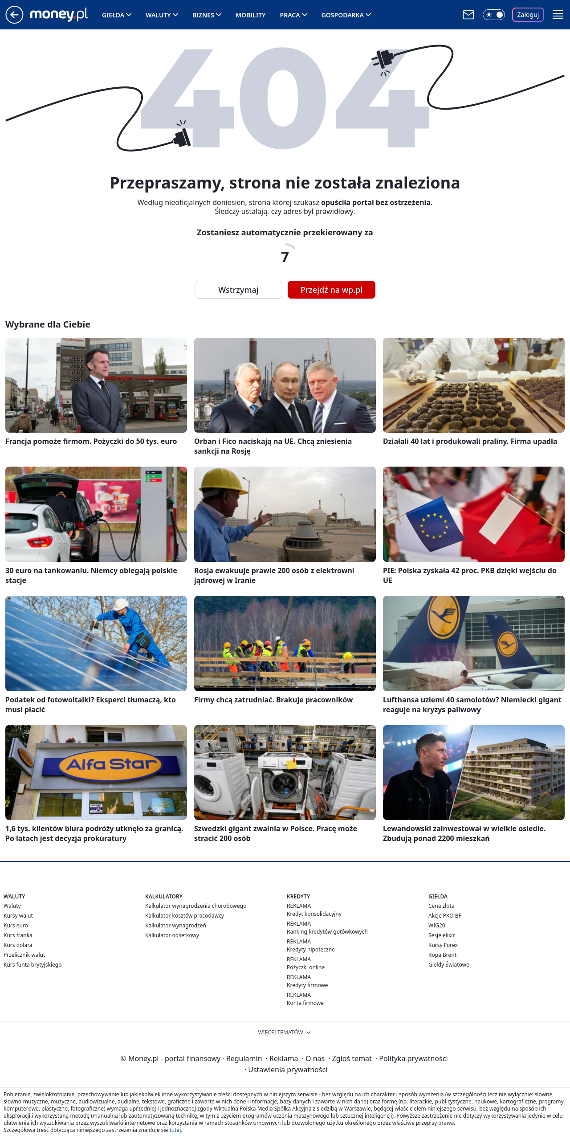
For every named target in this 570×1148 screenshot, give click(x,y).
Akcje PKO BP (445, 915)
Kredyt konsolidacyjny (314, 914)
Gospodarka (343, 15)
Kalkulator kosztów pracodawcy (184, 915)
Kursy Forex (443, 945)
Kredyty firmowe (307, 985)
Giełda (113, 15)
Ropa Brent (442, 955)
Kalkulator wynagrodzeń (175, 925)
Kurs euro (16, 925)
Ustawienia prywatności (285, 1069)
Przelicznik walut (24, 955)
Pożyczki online (306, 967)
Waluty (158, 15)
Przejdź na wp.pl (332, 289)
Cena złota (441, 906)
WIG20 (436, 925)
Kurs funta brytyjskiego (32, 964)
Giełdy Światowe (448, 964)
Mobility (251, 15)
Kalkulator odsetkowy (172, 935)
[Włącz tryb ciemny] (494, 14)
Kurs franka (18, 935)
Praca (290, 15)
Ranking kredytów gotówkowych (327, 931)
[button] (558, 15)
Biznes (203, 15)
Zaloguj (528, 14)
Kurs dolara (18, 945)
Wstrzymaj (238, 289)
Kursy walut (18, 915)
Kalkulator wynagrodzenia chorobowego (195, 906)
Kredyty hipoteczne (311, 949)
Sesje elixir (441, 935)
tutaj (175, 1130)
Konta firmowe (305, 1003)
